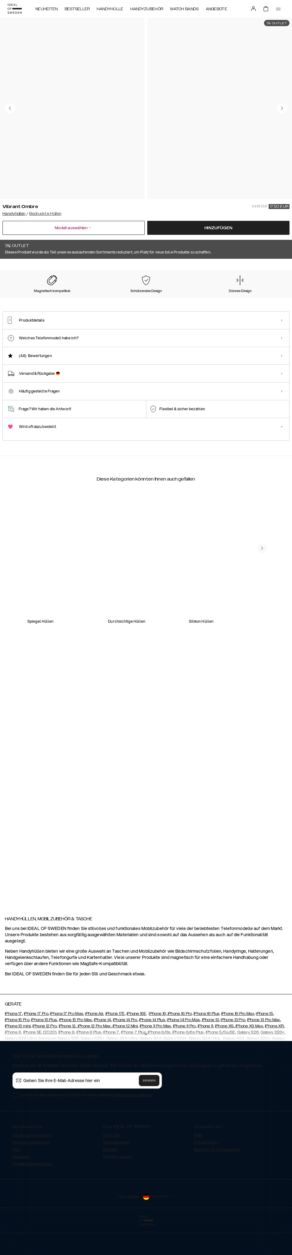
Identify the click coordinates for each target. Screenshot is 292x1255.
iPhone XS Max (249, 1055)
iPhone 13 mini (18, 1055)
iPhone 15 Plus (44, 1049)
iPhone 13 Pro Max (263, 1049)
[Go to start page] (14, 9)
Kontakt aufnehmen (31, 1172)
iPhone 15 (264, 1043)
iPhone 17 (13, 1043)
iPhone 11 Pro (184, 1055)
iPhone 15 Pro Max (75, 1049)
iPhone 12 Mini (125, 1055)
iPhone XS (224, 1055)
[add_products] (95, 642)
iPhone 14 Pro (125, 1049)
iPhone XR (274, 1055)
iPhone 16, (158, 1043)
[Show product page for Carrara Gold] (61, 304)
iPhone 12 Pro (44, 1055)
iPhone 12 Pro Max (94, 1055)
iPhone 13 (210, 1049)
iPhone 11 (205, 1055)
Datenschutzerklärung (132, 1124)
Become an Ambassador (217, 1179)
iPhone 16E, (137, 1043)
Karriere (110, 1179)
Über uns (111, 1165)
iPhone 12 (67, 1055)
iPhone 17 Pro (36, 1043)
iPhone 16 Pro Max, (238, 1043)
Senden (149, 1110)
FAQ (16, 1179)
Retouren (21, 1186)
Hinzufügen (219, 228)
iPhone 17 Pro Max (66, 1043)
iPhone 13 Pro (233, 1049)
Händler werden (117, 1186)
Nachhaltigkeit (116, 1172)
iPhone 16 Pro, (180, 1043)
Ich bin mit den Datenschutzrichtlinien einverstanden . (87, 1124)
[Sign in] (253, 8)
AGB (198, 1165)
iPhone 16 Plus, (207, 1043)
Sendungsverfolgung (32, 1165)
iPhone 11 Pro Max (155, 1055)
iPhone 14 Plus (152, 1049)
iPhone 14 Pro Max (183, 1049)
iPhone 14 (102, 1049)
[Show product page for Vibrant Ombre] (21, 304)
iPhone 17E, (116, 1043)
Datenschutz (206, 1172)
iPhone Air (94, 1043)
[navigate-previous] (262, 851)
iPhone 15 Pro (17, 1049)
